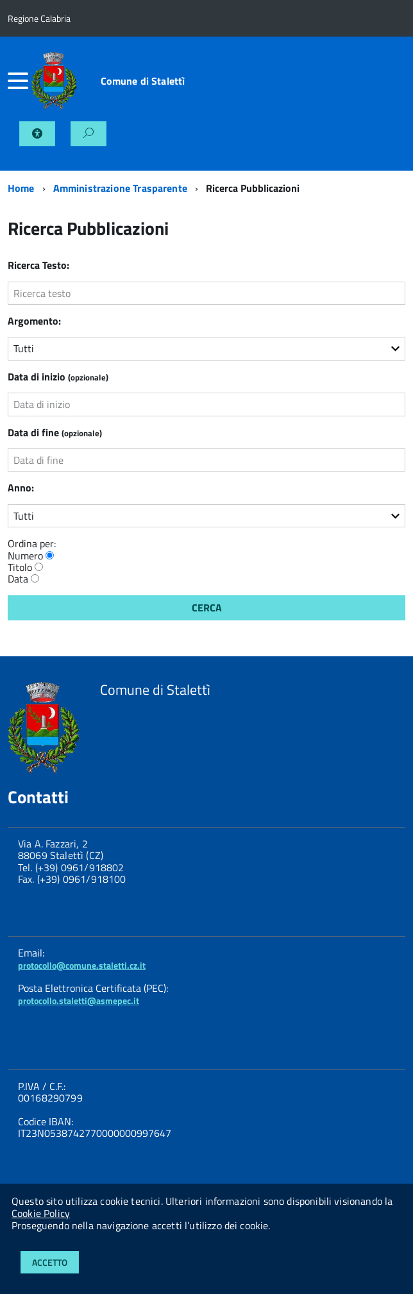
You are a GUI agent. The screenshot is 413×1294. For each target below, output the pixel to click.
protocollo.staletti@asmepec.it (78, 1000)
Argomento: (34, 321)
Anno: (21, 487)
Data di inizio (58, 376)
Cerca (207, 607)
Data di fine (55, 432)
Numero (25, 555)
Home (21, 188)
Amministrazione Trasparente (120, 188)
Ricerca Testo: (38, 265)
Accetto (49, 1262)
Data (18, 578)
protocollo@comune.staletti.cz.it (82, 965)
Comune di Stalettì (143, 81)
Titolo (20, 567)
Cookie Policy (41, 1213)
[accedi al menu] (19, 81)
